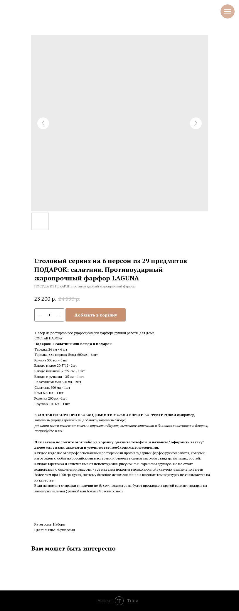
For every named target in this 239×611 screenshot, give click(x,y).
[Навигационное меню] (227, 11)
